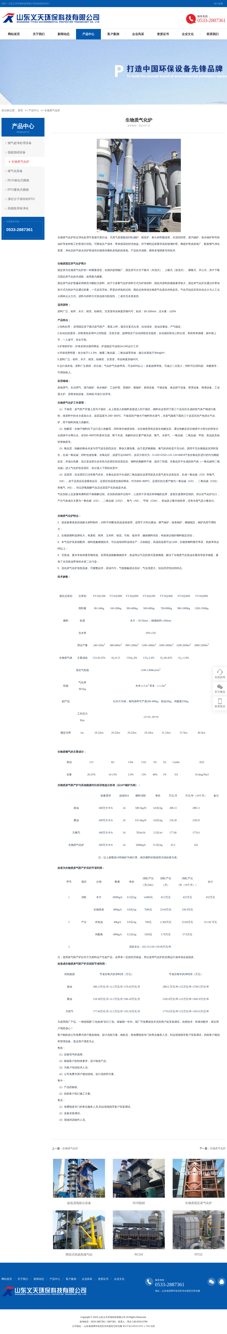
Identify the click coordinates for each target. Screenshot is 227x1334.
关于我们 (39, 34)
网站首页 (14, 34)
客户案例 (113, 34)
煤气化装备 (15, 171)
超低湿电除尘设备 (79, 1203)
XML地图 (150, 1326)
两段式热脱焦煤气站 (79, 1254)
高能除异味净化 (18, 208)
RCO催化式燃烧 (18, 180)
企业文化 (188, 34)
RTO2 (198, 1254)
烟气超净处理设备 (20, 143)
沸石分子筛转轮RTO (21, 199)
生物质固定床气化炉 (198, 1203)
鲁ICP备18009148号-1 (134, 1326)
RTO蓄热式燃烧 (18, 189)
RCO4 (139, 1254)
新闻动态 (64, 34)
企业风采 (138, 34)
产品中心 (88, 34)
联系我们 (213, 34)
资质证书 (163, 34)
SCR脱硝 (139, 1203)
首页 (20, 110)
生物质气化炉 (52, 110)
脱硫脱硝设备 (17, 152)
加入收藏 (218, 3)
